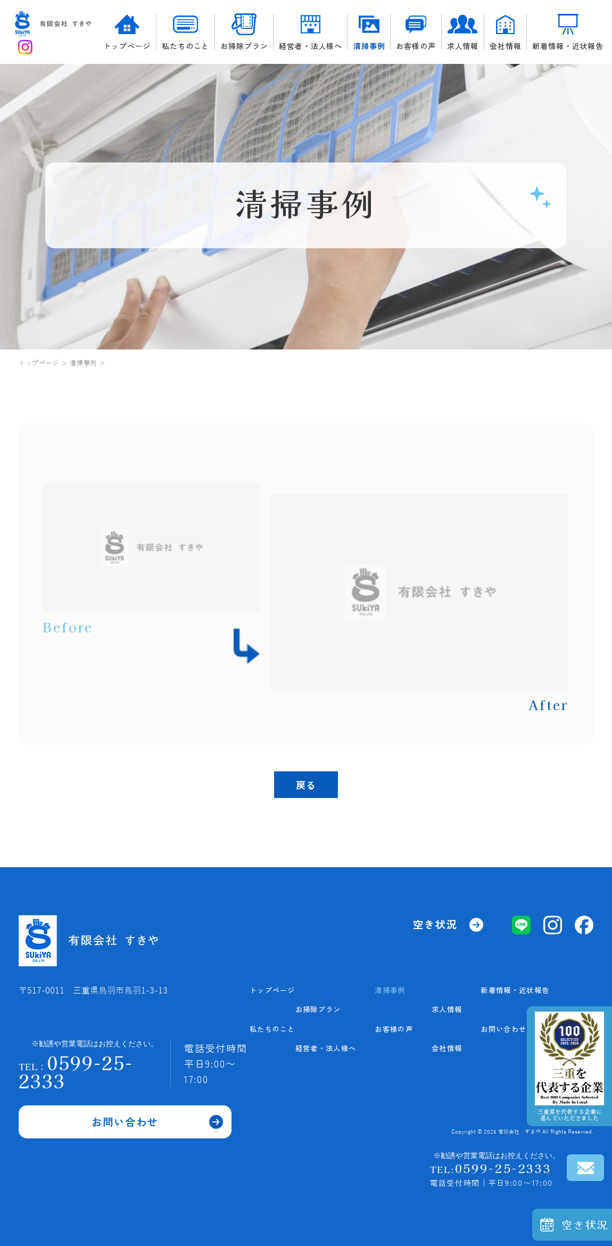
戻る (306, 785)
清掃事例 (369, 32)
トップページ (127, 32)
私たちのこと (185, 32)
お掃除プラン (244, 32)
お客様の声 (416, 32)
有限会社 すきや (519, 1132)
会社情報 (505, 32)
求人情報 (463, 32)
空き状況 (585, 1224)
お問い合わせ (125, 1105)
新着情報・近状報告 (568, 32)
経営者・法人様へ (311, 32)
